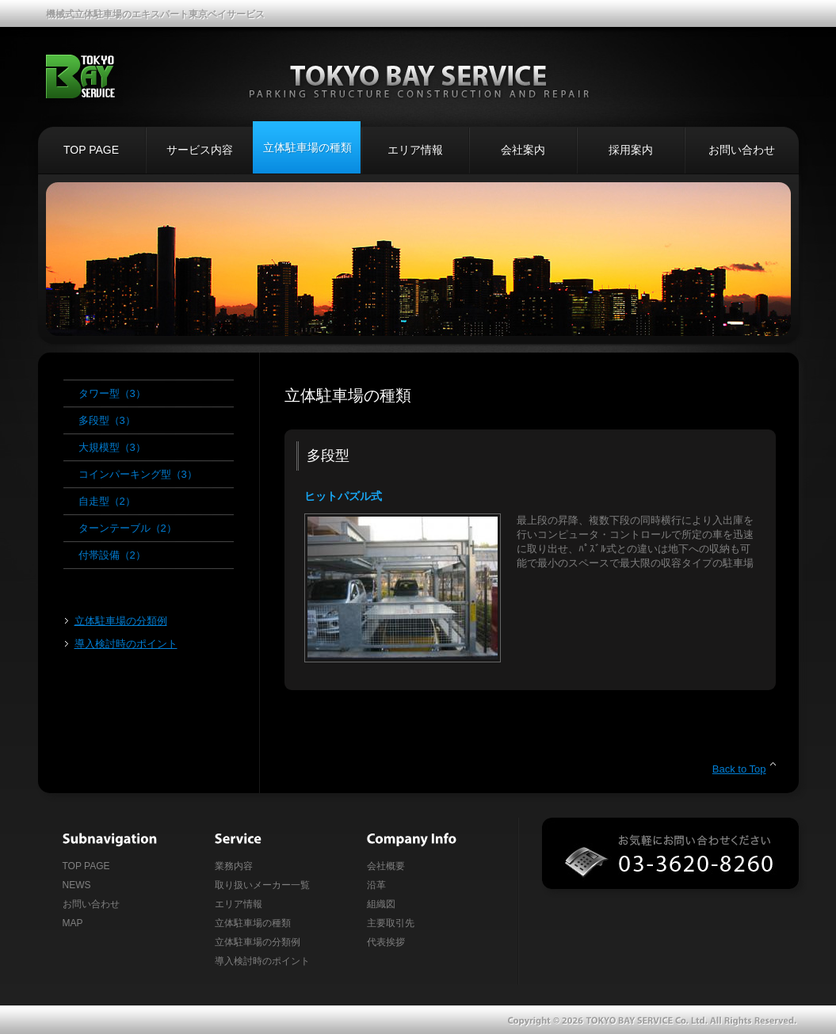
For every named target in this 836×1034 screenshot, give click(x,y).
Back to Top (739, 769)
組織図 (381, 904)
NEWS (77, 885)
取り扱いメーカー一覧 (262, 885)
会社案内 (523, 149)
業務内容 (234, 866)
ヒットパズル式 (343, 496)
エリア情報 (415, 149)
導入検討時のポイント (126, 644)
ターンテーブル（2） (127, 528)
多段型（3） (107, 420)
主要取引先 (390, 923)
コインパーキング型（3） (137, 474)
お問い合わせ (741, 149)
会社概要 (386, 866)
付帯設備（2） (112, 555)
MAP (73, 923)
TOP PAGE (91, 149)
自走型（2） (107, 501)
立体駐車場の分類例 (120, 621)
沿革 (376, 885)
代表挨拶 (386, 942)
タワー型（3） (112, 393)
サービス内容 (199, 149)
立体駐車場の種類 (307, 147)
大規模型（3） (112, 447)
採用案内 (631, 149)
